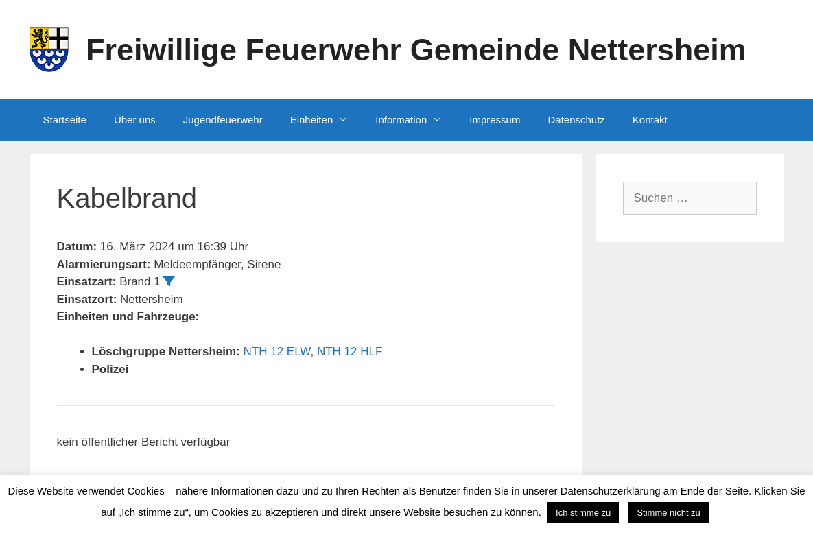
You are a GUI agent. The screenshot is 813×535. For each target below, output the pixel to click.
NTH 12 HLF (349, 351)
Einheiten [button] (326, 120)
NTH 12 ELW (277, 351)
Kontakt (650, 120)
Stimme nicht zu (668, 513)
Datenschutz (575, 120)
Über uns (135, 120)
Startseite (64, 120)
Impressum (494, 120)
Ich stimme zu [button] (583, 513)
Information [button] (415, 120)
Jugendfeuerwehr (223, 120)
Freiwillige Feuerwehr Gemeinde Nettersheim (416, 49)
